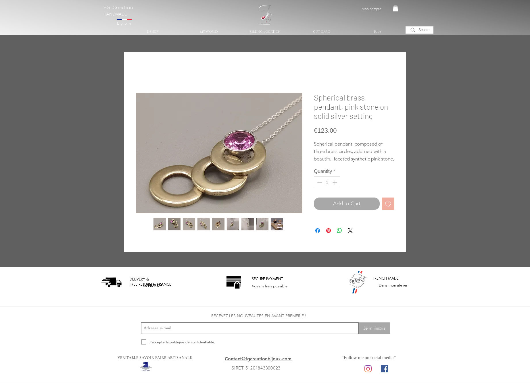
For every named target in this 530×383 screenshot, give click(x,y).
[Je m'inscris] (374, 328)
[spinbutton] (327, 182)
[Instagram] (368, 368)
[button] (395, 8)
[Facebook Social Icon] (384, 368)
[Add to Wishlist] (388, 204)
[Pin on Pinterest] (328, 230)
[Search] (419, 30)
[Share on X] (350, 230)
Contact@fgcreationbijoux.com (258, 358)
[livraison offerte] (111, 282)
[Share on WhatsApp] (339, 230)
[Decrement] (319, 182)
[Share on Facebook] (317, 230)
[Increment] (335, 182)
